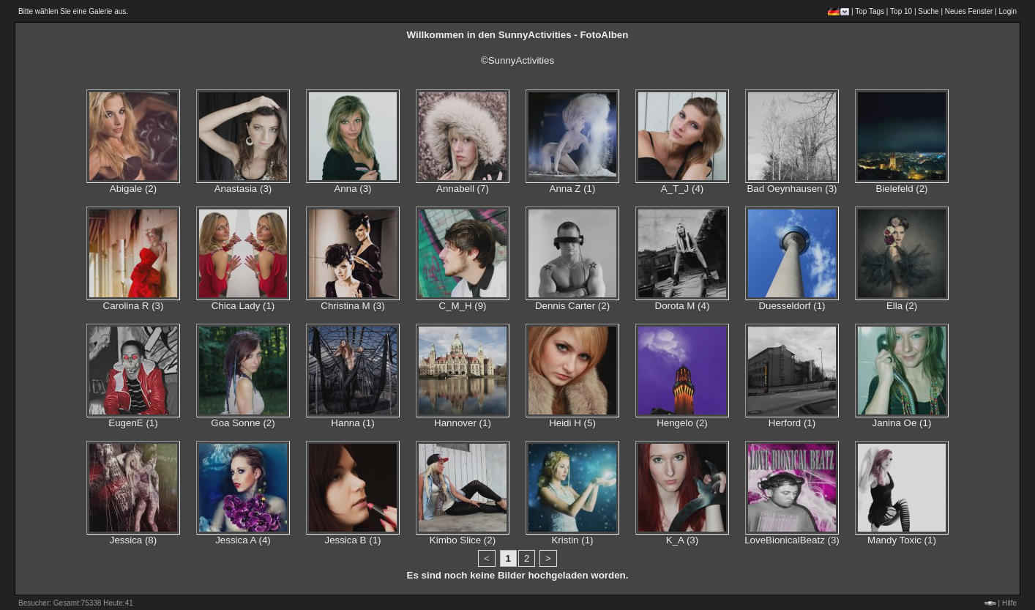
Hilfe (1009, 603)
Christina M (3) (352, 305)
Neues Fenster (969, 11)
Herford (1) (792, 422)
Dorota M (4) (682, 305)
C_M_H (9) (462, 305)
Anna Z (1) (573, 188)
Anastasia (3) (243, 188)
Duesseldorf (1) (791, 305)
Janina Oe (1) (902, 422)
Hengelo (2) (682, 422)
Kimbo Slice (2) (463, 540)
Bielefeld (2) (901, 188)
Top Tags (869, 11)
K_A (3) (682, 540)
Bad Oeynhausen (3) (792, 188)
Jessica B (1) (352, 540)
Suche (928, 11)
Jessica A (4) (243, 540)
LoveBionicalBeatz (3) (792, 540)
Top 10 (901, 11)
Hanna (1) (352, 422)
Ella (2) (901, 305)
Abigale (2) (133, 188)
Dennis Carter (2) (572, 305)
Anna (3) (352, 188)
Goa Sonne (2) (242, 422)
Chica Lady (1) (243, 305)
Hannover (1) (462, 422)
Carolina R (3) (133, 305)
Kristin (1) (572, 540)
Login (1008, 11)
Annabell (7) (462, 188)
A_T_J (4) (682, 188)
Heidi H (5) (572, 422)
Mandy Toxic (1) (901, 540)
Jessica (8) (133, 540)
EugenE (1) (132, 422)
